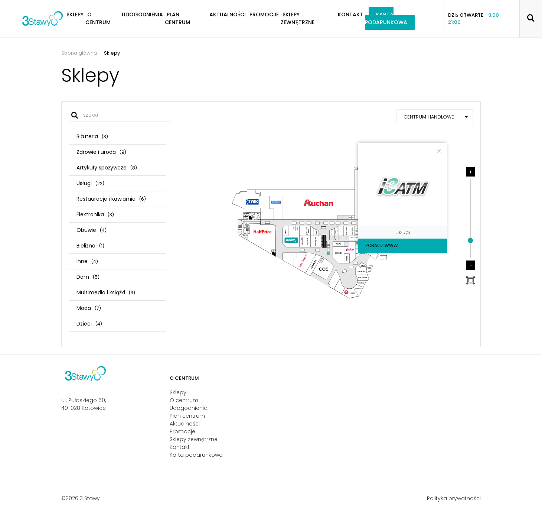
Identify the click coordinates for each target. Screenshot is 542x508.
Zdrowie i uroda (101, 152)
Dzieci (89, 323)
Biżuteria (92, 136)
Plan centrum (177, 18)
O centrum (98, 18)
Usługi (90, 183)
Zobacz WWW (381, 245)
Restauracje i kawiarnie (111, 199)
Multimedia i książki (105, 292)
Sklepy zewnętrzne (297, 18)
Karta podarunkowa (386, 18)
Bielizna (90, 245)
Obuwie (91, 230)
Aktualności (227, 14)
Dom (87, 277)
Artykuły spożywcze (106, 167)
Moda (88, 308)
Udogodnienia (142, 14)
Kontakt (350, 14)
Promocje (264, 14)
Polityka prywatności (454, 498)
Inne (87, 261)
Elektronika (95, 214)
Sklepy (178, 392)
